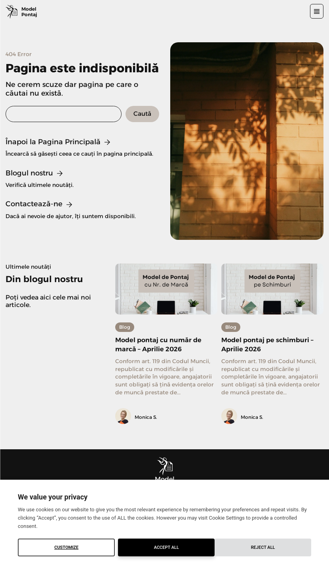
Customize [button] (66, 547)
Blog (124, 327)
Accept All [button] (263, 547)
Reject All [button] (166, 547)
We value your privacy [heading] (52, 497)
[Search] (142, 114)
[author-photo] (124, 416)
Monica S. (146, 417)
